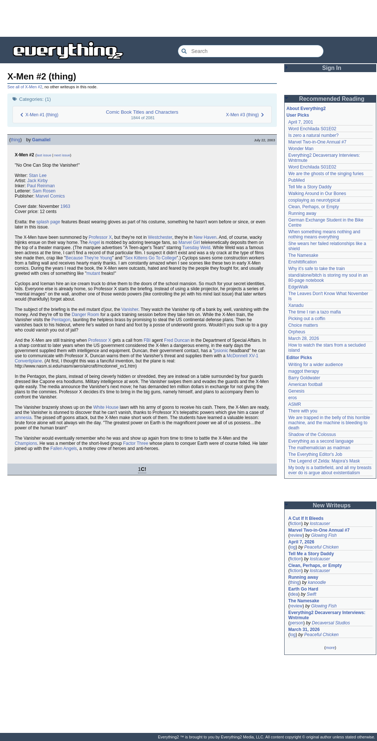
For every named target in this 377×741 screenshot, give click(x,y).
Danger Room (85, 314)
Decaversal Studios (331, 622)
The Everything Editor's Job (315, 454)
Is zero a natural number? (313, 135)
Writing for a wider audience (315, 364)
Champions (26, 443)
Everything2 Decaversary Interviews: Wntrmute (326, 615)
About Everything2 (306, 108)
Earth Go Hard (303, 589)
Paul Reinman (40, 185)
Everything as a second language (320, 441)
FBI (147, 340)
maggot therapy (303, 371)
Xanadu (295, 305)
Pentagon (61, 319)
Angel (94, 242)
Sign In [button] (331, 68)
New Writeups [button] (332, 505)
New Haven (205, 237)
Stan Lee (37, 175)
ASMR (294, 404)
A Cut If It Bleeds (306, 518)
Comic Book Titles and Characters (142, 112)
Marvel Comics (50, 196)
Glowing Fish (324, 535)
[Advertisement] (188, 18)
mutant (93, 273)
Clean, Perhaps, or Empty (313, 206)
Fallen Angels (63, 448)
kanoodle (317, 582)
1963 (65, 206)
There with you (302, 411)
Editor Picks (299, 357)
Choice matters (303, 325)
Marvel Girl (189, 242)
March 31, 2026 (304, 629)
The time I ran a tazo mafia (314, 312)
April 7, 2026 (301, 542)
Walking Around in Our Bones (317, 193)
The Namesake (303, 255)
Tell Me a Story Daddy (309, 186)
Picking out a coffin (306, 318)
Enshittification (302, 262)
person (296, 622)
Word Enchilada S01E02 (312, 128)
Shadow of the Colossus (312, 434)
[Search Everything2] (251, 51)
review (296, 535)
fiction (295, 523)
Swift (311, 594)
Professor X (100, 237)
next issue (62, 155)
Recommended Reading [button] (331, 99)
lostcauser (320, 523)
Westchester (160, 237)
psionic (221, 350)
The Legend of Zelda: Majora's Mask (324, 461)
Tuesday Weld (196, 247)
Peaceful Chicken (321, 547)
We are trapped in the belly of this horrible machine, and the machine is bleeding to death (329, 422)
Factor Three (135, 443)
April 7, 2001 (300, 122)
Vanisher (129, 309)
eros (292, 397)
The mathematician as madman (319, 447)
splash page (48, 221)
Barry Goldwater (304, 377)
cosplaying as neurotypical (314, 200)
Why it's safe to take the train (316, 268)
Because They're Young (89, 257)
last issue (43, 155)
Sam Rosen (44, 191)
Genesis (296, 391)
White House (106, 407)
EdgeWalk (298, 287)
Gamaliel (41, 139)
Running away (302, 213)
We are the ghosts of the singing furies (326, 173)
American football (305, 384)
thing (15, 139)
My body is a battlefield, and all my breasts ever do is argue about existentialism (329, 470)
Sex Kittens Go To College (151, 257)
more (330, 647)
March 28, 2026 (303, 338)
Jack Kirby (37, 180)
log (293, 547)
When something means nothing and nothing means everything (324, 234)
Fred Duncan (177, 340)
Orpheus (296, 331)
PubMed (296, 180)
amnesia (23, 417)
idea (294, 594)
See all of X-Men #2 (24, 87)
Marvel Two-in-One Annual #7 (317, 142)
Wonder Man (300, 148)
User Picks (297, 115)
